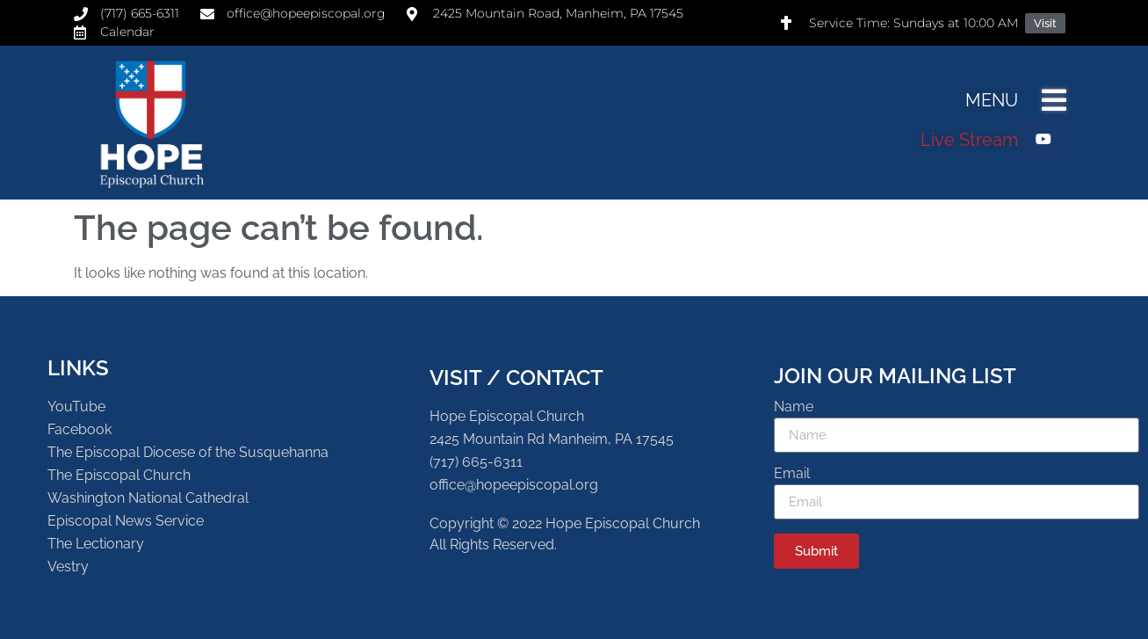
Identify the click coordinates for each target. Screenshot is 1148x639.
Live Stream (969, 139)
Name (793, 407)
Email (792, 474)
